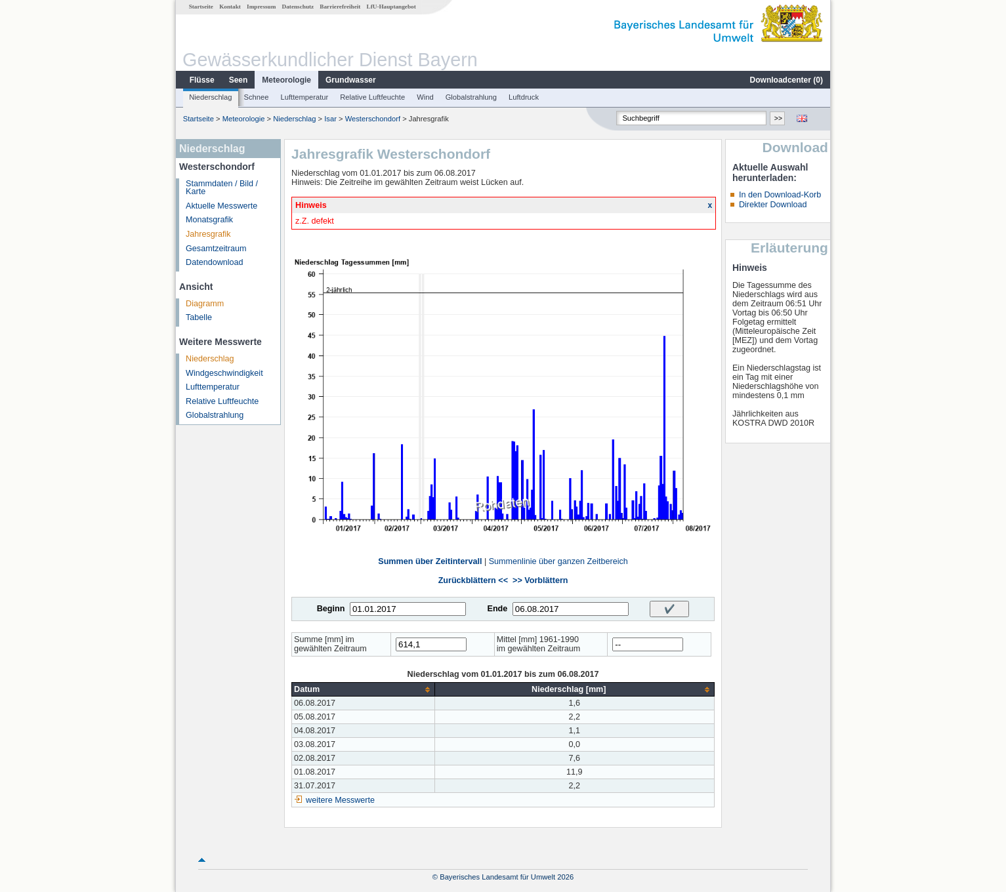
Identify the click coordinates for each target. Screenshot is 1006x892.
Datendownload (214, 262)
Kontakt (230, 6)
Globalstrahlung (471, 97)
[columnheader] (363, 690)
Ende (497, 608)
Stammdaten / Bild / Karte (222, 188)
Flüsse (202, 80)
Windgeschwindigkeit (224, 373)
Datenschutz (298, 6)
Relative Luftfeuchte (372, 97)
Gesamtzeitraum (216, 248)
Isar (330, 119)
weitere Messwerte (340, 800)
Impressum (261, 6)
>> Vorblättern (540, 580)
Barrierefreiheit (340, 6)
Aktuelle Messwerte (221, 206)
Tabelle (199, 317)
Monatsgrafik (209, 219)
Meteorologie (286, 80)
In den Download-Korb (780, 194)
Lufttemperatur (304, 97)
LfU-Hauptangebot (391, 6)
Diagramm (205, 303)
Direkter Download (773, 204)
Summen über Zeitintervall (430, 561)
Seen (238, 80)
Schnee (256, 97)
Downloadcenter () (786, 80)
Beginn (331, 608)
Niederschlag (210, 97)
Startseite (201, 6)
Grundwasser (350, 80)
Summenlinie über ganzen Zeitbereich (558, 561)
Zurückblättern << (473, 580)
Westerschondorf (372, 119)
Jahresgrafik (208, 234)
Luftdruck (524, 97)
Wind (425, 97)
